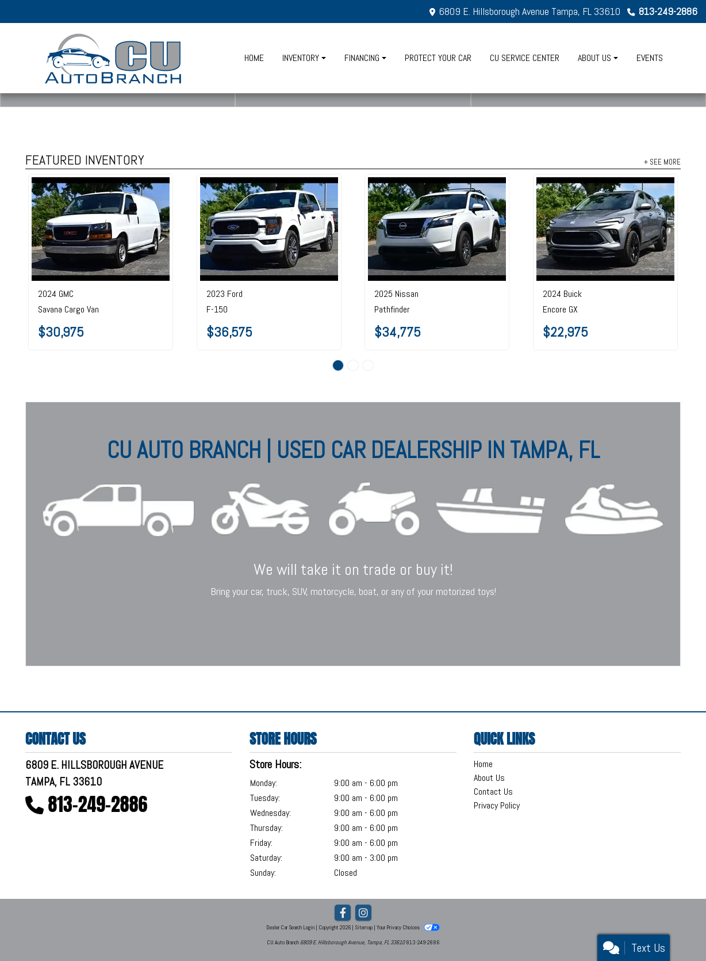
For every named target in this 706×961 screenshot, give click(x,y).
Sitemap (364, 927)
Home (483, 764)
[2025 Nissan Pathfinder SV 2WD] (437, 229)
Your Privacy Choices (408, 927)
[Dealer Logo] (114, 58)
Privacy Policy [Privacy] (497, 805)
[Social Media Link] (363, 913)
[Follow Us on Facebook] (343, 913)
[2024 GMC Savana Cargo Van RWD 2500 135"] (100, 229)
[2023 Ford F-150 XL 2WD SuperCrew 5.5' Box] (269, 229)
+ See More (662, 161)
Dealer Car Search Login (290, 927)
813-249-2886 (668, 11)
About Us (489, 778)
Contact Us (493, 791)
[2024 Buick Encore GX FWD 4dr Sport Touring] (605, 229)
